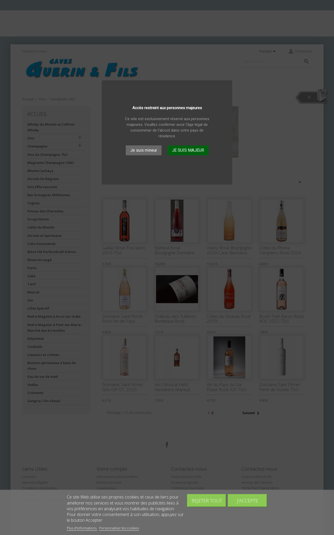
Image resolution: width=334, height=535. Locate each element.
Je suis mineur (143, 150)
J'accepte (247, 500)
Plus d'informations (82, 528)
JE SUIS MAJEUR (188, 150)
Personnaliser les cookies (119, 528)
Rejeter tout (207, 500)
